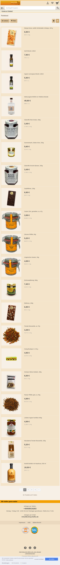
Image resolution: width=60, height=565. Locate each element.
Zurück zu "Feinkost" (7, 11)
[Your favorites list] (52, 3)
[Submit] (58, 8)
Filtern (13, 21)
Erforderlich (16, 563)
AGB (29, 522)
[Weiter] (39, 489)
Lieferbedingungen (30, 553)
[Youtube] (30, 548)
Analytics (24, 563)
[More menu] (48, 3)
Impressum (22, 522)
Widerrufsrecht (37, 522)
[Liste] (57, 21)
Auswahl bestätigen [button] (39, 559)
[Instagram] (34, 548)
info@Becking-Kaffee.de (30, 517)
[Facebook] (25, 548)
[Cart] (57, 3)
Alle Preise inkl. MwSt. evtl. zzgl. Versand (30, 552)
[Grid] (53, 21)
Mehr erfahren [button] (9, 560)
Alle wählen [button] (51, 559)
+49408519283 (30, 509)
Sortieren (5, 21)
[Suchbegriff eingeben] (30, 8)
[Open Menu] (2, 8)
